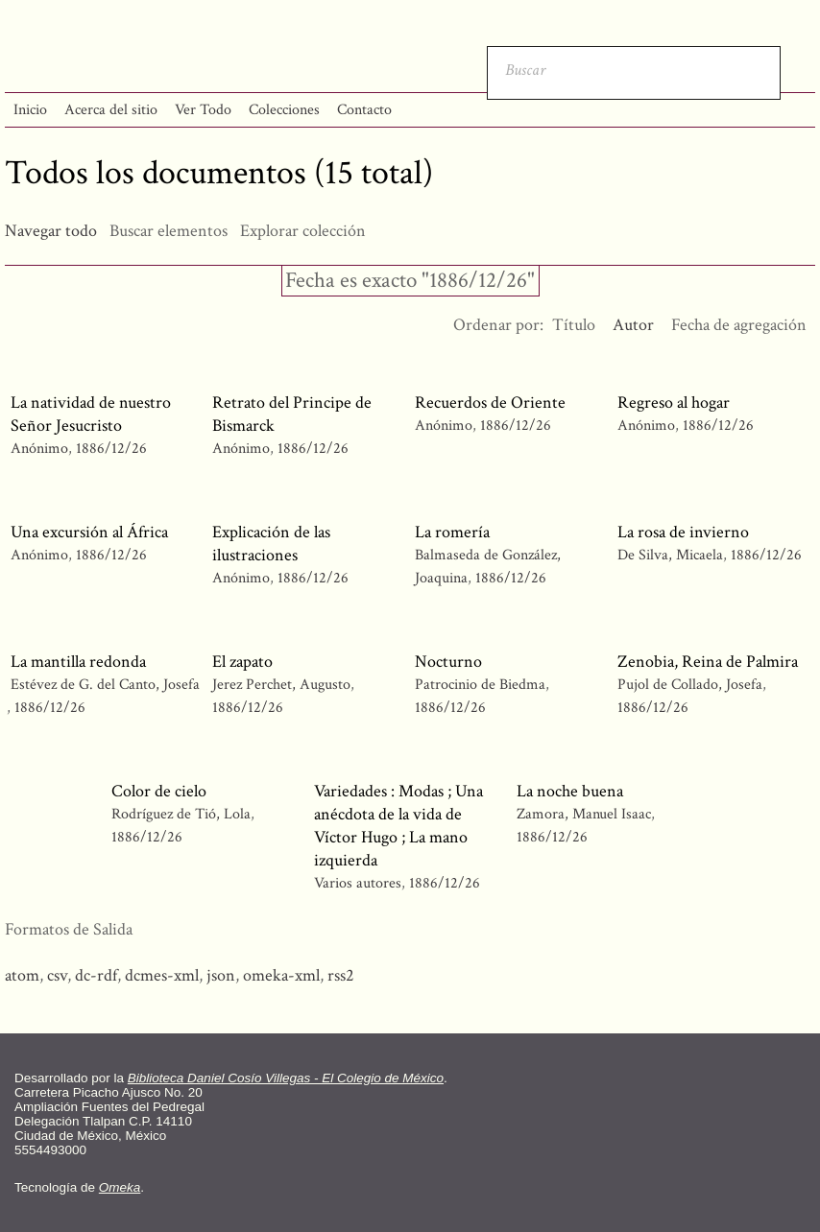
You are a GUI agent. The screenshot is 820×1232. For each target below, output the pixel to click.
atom (22, 975)
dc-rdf (96, 975)
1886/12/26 (111, 448)
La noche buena (570, 791)
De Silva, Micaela (672, 555)
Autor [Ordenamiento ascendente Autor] (633, 325)
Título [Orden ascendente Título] (573, 325)
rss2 (340, 975)
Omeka (120, 1187)
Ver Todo (203, 110)
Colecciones (284, 110)
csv (57, 975)
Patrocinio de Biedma (480, 685)
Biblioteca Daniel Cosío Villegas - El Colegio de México (286, 1078)
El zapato (242, 662)
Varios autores (357, 883)
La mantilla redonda (78, 662)
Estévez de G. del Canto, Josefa (105, 685)
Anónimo (39, 448)
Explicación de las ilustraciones (271, 543)
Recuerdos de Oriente (490, 402)
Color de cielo (158, 791)
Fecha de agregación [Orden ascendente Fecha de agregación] (739, 325)
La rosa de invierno (683, 532)
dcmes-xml (162, 975)
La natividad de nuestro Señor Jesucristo (91, 414)
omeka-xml (281, 975)
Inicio (30, 110)
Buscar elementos (168, 231)
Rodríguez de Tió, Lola (182, 814)
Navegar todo (51, 231)
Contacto (364, 110)
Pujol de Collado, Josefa (689, 685)
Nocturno (448, 662)
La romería (452, 532)
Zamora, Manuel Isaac (584, 814)
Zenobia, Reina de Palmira (707, 662)
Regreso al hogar (673, 402)
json (220, 975)
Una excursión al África (89, 532)
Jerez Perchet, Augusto (281, 685)
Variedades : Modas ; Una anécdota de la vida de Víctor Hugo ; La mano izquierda (398, 825)
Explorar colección (303, 231)
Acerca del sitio (110, 110)
